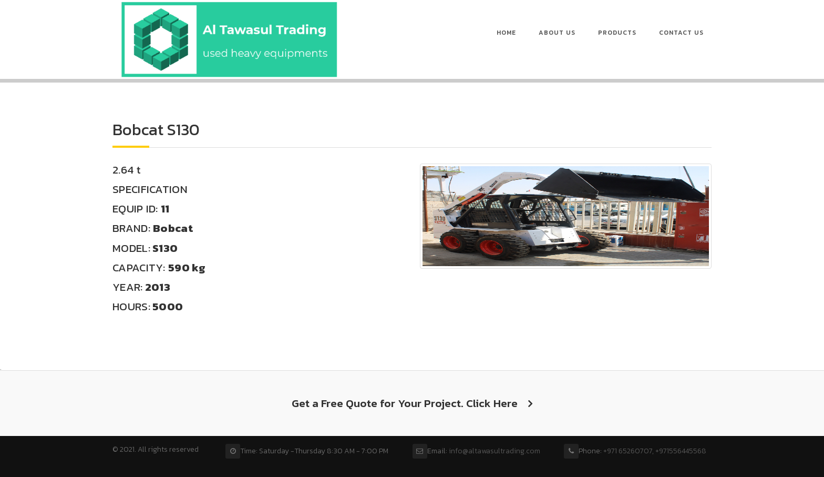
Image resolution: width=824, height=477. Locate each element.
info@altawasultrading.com (494, 450)
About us (557, 32)
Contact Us (681, 32)
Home (506, 32)
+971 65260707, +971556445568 (654, 450)
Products (617, 32)
